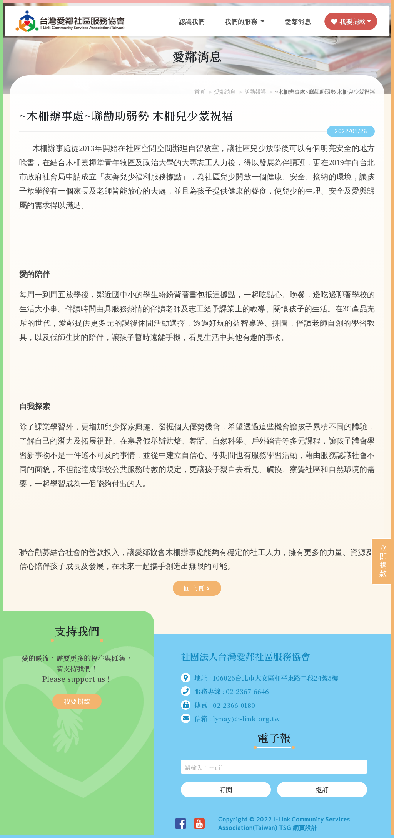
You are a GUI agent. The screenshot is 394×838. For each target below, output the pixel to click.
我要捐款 (77, 701)
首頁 (199, 92)
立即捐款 (378, 557)
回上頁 (197, 588)
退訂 (322, 790)
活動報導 (255, 92)
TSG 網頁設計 (298, 828)
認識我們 (189, 23)
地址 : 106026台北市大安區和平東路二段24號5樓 (259, 677)
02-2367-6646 (247, 691)
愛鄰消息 (295, 23)
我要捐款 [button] (346, 23)
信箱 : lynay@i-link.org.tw (230, 719)
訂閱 (225, 790)
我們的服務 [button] (239, 23)
